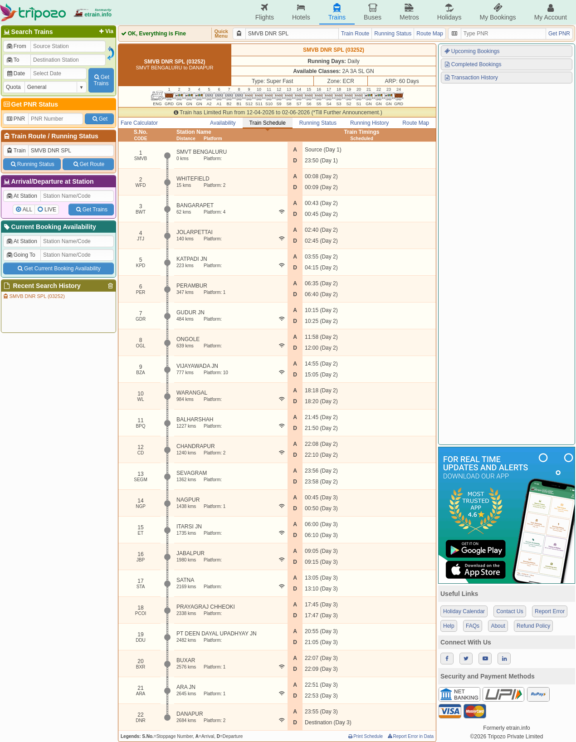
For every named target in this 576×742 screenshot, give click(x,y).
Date (15, 73)
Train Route (28, 136)
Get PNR (559, 33)
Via (105, 31)
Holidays (449, 12)
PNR (15, 119)
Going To (20, 255)
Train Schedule (267, 123)
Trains (337, 12)
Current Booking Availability (49, 226)
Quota (13, 87)
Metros (409, 12)
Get (99, 119)
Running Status (74, 136)
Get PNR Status (30, 104)
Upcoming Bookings (472, 51)
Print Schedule (365, 736)
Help (448, 626)
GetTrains (101, 80)
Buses (372, 12)
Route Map (429, 33)
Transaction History (471, 77)
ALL (27, 209)
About (498, 626)
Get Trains (91, 209)
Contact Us (509, 611)
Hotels (301, 12)
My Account (550, 12)
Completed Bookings (473, 64)
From (16, 46)
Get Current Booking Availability (58, 268)
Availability (222, 123)
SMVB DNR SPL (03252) (33, 296)
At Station (21, 196)
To (12, 60)
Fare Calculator (139, 123)
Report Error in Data (410, 736)
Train (16, 150)
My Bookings (497, 12)
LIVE (50, 209)
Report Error (550, 611)
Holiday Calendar (464, 611)
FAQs (472, 626)
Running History (369, 123)
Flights (264, 12)
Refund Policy (533, 626)
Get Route (88, 164)
